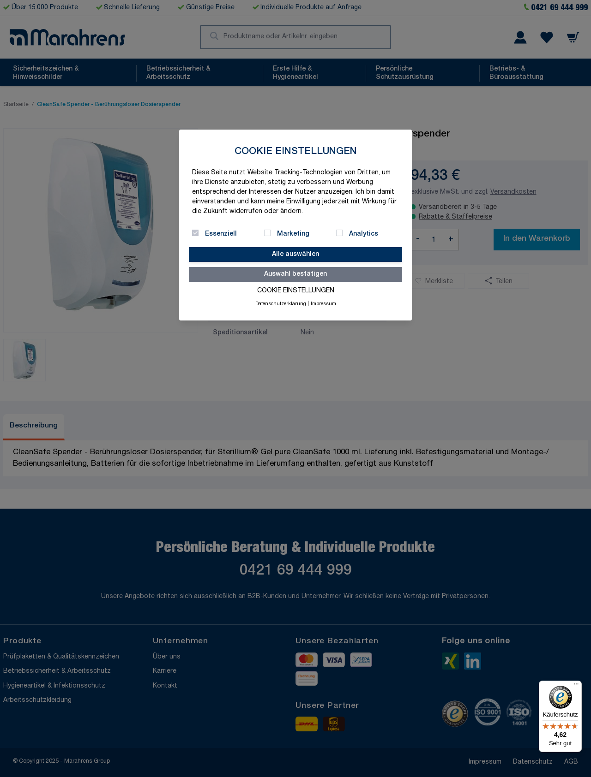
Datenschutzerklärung (280, 304)
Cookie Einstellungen (295, 291)
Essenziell (221, 234)
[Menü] (576, 686)
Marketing (293, 234)
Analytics (363, 234)
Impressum (323, 304)
